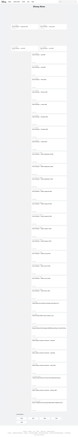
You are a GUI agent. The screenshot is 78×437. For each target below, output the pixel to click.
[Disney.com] (3, 2)
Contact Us (37, 431)
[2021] (33, 418)
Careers (34, 431)
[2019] (56, 418)
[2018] (21, 422)
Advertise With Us (43, 431)
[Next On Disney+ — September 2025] (25, 26)
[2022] (21, 418)
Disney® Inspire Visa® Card (51, 431)
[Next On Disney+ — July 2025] (25, 48)
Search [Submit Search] (75, 1)
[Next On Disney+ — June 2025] (53, 48)
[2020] (45, 418)
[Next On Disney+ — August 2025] (53, 26)
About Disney (25, 431)
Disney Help (30, 431)
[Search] (66, 2)
